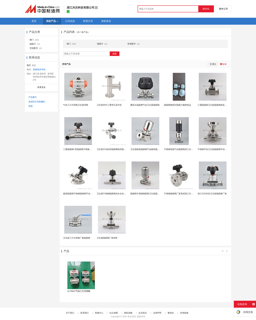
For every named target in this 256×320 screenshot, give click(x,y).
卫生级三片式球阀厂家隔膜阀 (76, 238)
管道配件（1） (36, 48)
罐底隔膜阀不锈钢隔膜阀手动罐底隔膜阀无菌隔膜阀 (87, 193)
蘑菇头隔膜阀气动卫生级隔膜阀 (144, 105)
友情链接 (184, 313)
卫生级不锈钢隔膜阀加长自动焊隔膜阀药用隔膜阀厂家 (122, 193)
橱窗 (223, 64)
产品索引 (32, 97)
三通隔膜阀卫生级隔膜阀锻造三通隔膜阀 (216, 105)
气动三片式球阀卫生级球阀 (75, 105)
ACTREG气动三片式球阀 (78, 291)
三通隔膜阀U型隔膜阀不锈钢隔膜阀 (79, 149)
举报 (30, 106)
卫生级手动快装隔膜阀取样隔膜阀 (112, 149)
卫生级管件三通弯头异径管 (109, 105)
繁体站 (171, 313)
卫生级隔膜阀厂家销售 (107, 238)
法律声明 (157, 313)
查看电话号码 (39, 69)
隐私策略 (128, 313)
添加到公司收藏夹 (36, 101)
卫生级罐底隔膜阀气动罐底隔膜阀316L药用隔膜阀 (153, 149)
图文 (212, 64)
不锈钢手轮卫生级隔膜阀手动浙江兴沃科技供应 (219, 149)
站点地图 (114, 313)
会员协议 (142, 313)
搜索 (114, 53)
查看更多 (41, 87)
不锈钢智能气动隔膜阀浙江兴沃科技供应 (182, 149)
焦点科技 (132, 316)
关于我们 (70, 313)
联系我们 (84, 313)
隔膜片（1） (35, 44)
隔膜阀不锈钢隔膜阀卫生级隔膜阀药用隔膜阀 (151, 193)
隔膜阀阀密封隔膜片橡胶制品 (177, 105)
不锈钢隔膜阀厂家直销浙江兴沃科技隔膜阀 (183, 193)
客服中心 (99, 313)
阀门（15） (35, 40)
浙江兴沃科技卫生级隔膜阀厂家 (212, 193)
